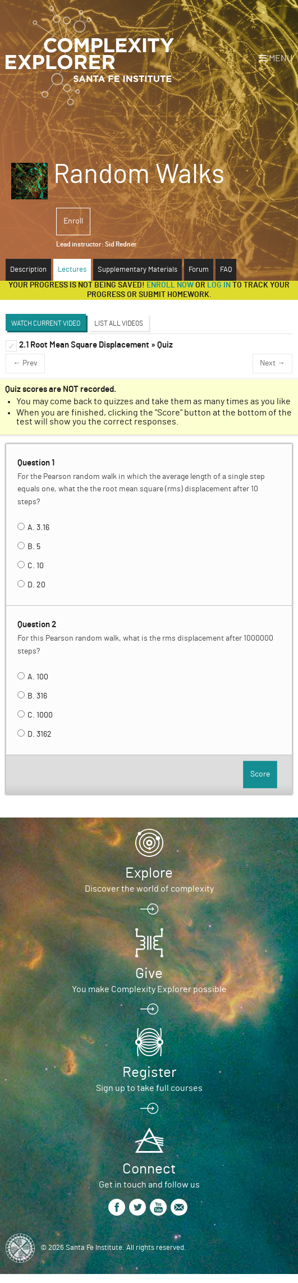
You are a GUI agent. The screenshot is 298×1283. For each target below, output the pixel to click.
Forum (199, 269)
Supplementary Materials (137, 269)
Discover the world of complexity (149, 888)
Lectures (72, 269)
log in (219, 285)
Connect (149, 1169)
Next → (272, 363)
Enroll (73, 221)
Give (149, 973)
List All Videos (118, 323)
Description (28, 269)
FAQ (226, 269)
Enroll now (170, 285)
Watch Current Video (45, 323)
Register (149, 1072)
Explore (149, 873)
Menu (280, 58)
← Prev (25, 363)
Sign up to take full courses (149, 1088)
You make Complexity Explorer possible (149, 989)
